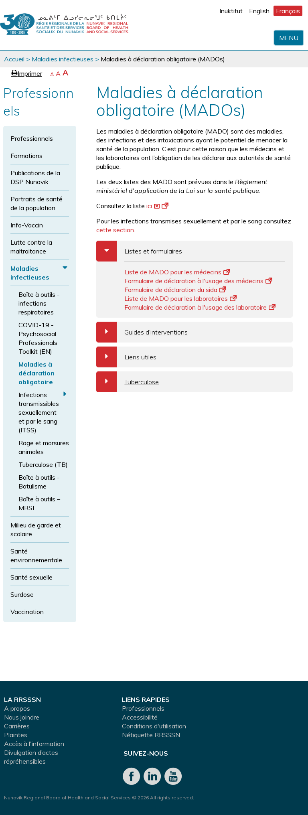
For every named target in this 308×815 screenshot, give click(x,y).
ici (157, 206)
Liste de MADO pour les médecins (177, 272)
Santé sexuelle (31, 577)
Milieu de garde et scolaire (35, 529)
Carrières (17, 726)
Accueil (14, 59)
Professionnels (31, 138)
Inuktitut (231, 11)
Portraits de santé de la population (36, 203)
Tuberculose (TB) (43, 464)
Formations (26, 156)
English (259, 11)
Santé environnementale (36, 555)
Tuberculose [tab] (127, 381)
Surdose (22, 594)
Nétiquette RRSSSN (151, 735)
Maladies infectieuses (62, 59)
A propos (17, 708)
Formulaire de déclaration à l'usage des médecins (198, 281)
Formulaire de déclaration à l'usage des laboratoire (200, 307)
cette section (115, 230)
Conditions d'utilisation (154, 726)
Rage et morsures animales (43, 447)
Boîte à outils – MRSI (39, 503)
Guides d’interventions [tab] (142, 332)
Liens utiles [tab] (126, 357)
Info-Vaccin (26, 225)
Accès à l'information (34, 744)
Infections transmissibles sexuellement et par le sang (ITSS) (38, 412)
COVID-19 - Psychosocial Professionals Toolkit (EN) (37, 338)
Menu (288, 38)
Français (288, 11)
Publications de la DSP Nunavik (35, 177)
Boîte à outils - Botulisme (39, 481)
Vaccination (27, 612)
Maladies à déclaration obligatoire (36, 373)
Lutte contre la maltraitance (31, 246)
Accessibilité (140, 717)
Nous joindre (21, 717)
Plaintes (15, 735)
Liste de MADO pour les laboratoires (180, 298)
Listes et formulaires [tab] (139, 251)
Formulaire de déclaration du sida (175, 290)
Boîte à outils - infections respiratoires (39, 303)
